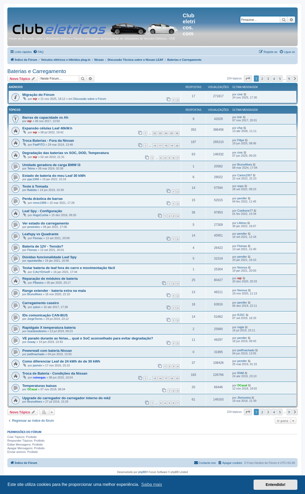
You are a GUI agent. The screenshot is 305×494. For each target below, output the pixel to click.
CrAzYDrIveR (41, 271)
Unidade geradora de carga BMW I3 (51, 165)
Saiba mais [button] (151, 484)
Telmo (31, 168)
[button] (248, 78)
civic (240, 94)
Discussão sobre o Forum (89, 98)
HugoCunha (40, 215)
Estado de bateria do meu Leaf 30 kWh (54, 176)
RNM (240, 373)
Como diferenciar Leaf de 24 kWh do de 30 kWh (61, 361)
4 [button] (274, 78)
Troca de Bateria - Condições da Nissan (54, 373)
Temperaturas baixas (39, 386)
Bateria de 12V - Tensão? (42, 246)
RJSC (241, 314)
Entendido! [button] (275, 484)
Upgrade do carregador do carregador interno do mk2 (66, 398)
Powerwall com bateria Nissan (47, 351)
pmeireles (33, 226)
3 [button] (268, 78)
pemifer (242, 198)
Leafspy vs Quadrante (40, 234)
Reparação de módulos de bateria (50, 279)
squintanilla (34, 260)
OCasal (32, 389)
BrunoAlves (244, 164)
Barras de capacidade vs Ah (45, 117)
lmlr (239, 117)
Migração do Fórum (38, 95)
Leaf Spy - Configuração (42, 211)
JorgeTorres (35, 318)
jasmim (37, 365)
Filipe (240, 140)
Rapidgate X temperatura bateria (49, 328)
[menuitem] (38, 52)
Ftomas (38, 238)
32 (154, 133)
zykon (36, 307)
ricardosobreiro (36, 331)
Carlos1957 (244, 175)
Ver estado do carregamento (45, 223)
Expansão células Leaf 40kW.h (47, 128)
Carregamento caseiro (40, 303)
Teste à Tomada (35, 186)
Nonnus (242, 267)
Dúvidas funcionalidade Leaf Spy (49, 257)
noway (31, 341)
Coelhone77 (245, 210)
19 (171, 145)
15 (154, 378)
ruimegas (39, 377)
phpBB (142, 472)
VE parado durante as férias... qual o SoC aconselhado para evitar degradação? (87, 338)
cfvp (240, 127)
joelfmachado (35, 354)
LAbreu (241, 222)
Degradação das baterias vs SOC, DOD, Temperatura (65, 153)
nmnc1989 (39, 202)
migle (240, 327)
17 (160, 145)
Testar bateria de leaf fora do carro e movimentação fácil (68, 268)
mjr (35, 98)
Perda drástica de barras (42, 199)
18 (166, 145)
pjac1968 (33, 179)
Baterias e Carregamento (36, 71)
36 (177, 133)
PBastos (38, 282)
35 (171, 133)
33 (160, 133)
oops (240, 186)
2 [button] (262, 78)
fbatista (31, 189)
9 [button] (289, 78)
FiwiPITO (39, 144)
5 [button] (280, 78)
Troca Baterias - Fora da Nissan (48, 140)
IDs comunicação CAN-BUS (45, 315)
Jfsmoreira (244, 397)
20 (177, 145)
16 (154, 145)
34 (166, 133)
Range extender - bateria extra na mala (54, 291)
